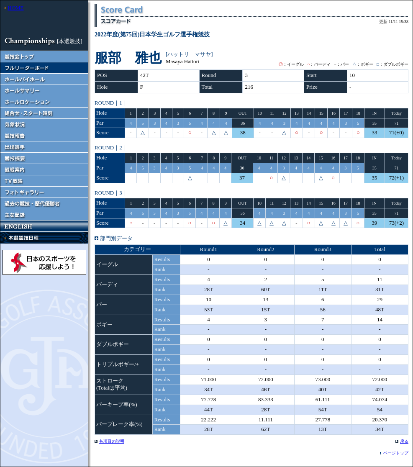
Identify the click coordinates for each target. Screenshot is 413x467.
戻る (404, 441)
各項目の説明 (111, 441)
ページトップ (395, 453)
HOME (15, 8)
